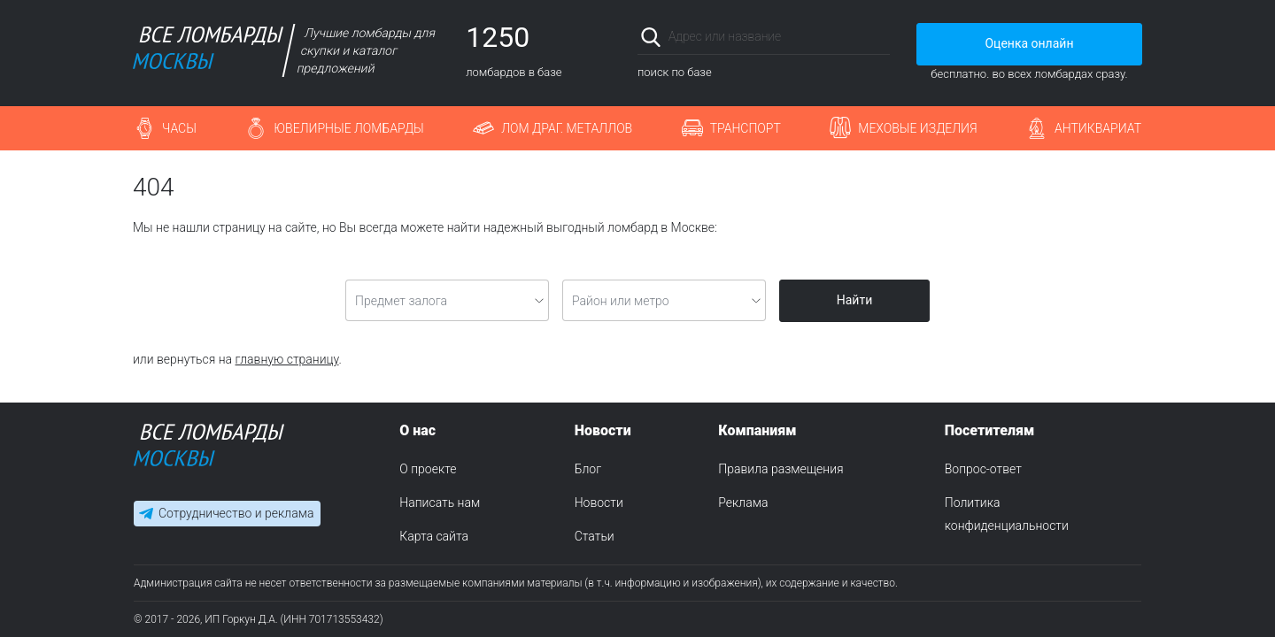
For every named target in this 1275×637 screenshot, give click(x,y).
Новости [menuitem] (599, 502)
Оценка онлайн (1029, 43)
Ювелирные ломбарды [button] (348, 128)
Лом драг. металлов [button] (566, 128)
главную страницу (287, 359)
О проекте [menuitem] (427, 469)
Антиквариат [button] (1098, 128)
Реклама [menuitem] (743, 502)
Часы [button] (179, 128)
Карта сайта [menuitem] (433, 536)
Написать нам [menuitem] (439, 502)
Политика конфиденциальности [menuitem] (1007, 514)
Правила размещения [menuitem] (780, 469)
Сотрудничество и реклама (235, 513)
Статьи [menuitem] (594, 536)
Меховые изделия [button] (917, 128)
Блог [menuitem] (588, 469)
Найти (855, 300)
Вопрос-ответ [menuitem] (983, 469)
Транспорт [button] (745, 128)
